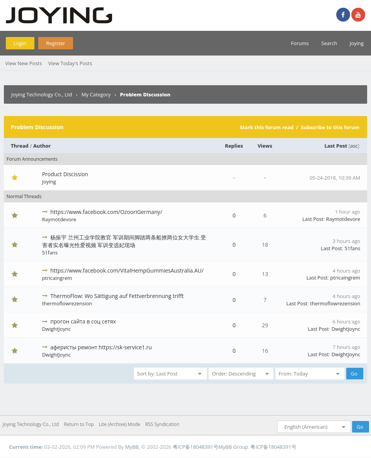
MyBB (132, 446)
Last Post (335, 145)
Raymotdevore (59, 219)
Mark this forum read (267, 127)
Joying (357, 43)
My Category (96, 94)
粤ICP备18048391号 (195, 446)
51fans (50, 252)
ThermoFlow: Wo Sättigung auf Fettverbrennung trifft (117, 296)
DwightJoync (56, 328)
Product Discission (65, 174)
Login (20, 43)
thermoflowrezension (67, 303)
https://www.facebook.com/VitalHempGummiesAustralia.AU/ (127, 270)
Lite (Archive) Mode (119, 424)
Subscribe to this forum (330, 127)
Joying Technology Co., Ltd (41, 94)
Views (265, 145)
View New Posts (23, 63)
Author (42, 145)
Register (55, 43)
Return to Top (79, 424)
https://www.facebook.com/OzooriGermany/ (106, 212)
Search (329, 43)
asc (354, 145)
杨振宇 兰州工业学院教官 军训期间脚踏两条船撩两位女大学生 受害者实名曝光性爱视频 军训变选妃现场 (124, 241)
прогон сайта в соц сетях (83, 321)
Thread (20, 145)
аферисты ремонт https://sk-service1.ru (101, 347)
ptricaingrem (57, 277)
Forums (300, 43)
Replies (234, 145)
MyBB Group (233, 446)
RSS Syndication (162, 424)
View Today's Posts (70, 63)
